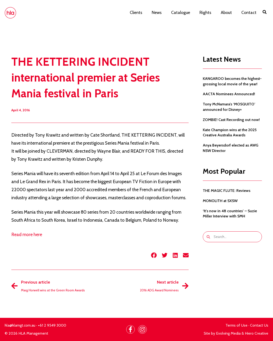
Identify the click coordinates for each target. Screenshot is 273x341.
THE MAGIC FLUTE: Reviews (226, 190)
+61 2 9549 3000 (52, 325)
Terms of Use (236, 325)
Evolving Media (228, 333)
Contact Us (259, 325)
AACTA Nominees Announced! (229, 94)
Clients (136, 12)
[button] (264, 12)
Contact (248, 12)
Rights (205, 12)
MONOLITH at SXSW (220, 201)
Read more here (27, 234)
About (226, 12)
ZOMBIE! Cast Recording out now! (231, 119)
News (157, 12)
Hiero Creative (256, 333)
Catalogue (180, 12)
